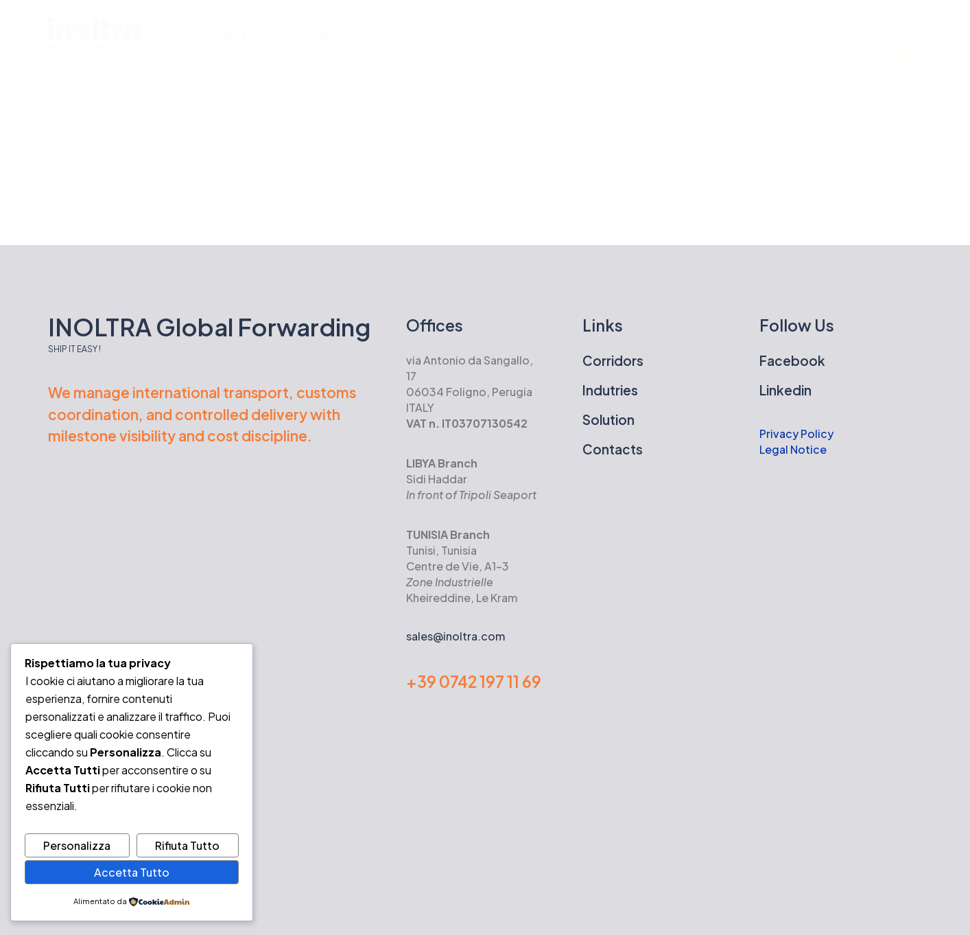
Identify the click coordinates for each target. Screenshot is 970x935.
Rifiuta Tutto (187, 845)
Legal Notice (793, 449)
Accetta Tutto (131, 872)
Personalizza (76, 845)
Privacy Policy (797, 433)
